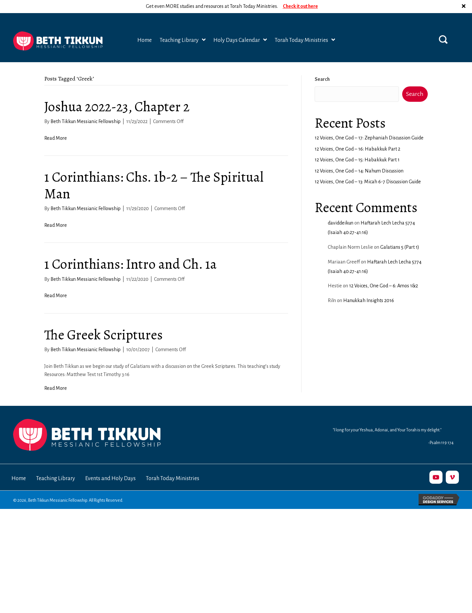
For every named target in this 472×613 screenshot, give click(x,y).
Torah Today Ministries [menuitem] (172, 465)
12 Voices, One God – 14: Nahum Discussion (359, 157)
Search (322, 66)
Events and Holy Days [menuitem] (110, 465)
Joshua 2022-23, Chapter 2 (116, 93)
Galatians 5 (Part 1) (399, 234)
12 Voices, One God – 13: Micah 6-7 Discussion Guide (368, 168)
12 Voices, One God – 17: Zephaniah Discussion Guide (369, 124)
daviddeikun (340, 209)
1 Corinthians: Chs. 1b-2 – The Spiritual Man (154, 171)
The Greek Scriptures (103, 321)
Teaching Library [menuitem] (55, 465)
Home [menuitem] (18, 465)
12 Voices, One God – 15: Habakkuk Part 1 (357, 146)
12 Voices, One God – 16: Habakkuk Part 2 (357, 135)
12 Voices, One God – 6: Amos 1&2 (383, 272)
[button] (443, 26)
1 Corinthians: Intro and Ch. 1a (130, 251)
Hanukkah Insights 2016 (368, 287)
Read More (55, 125)
